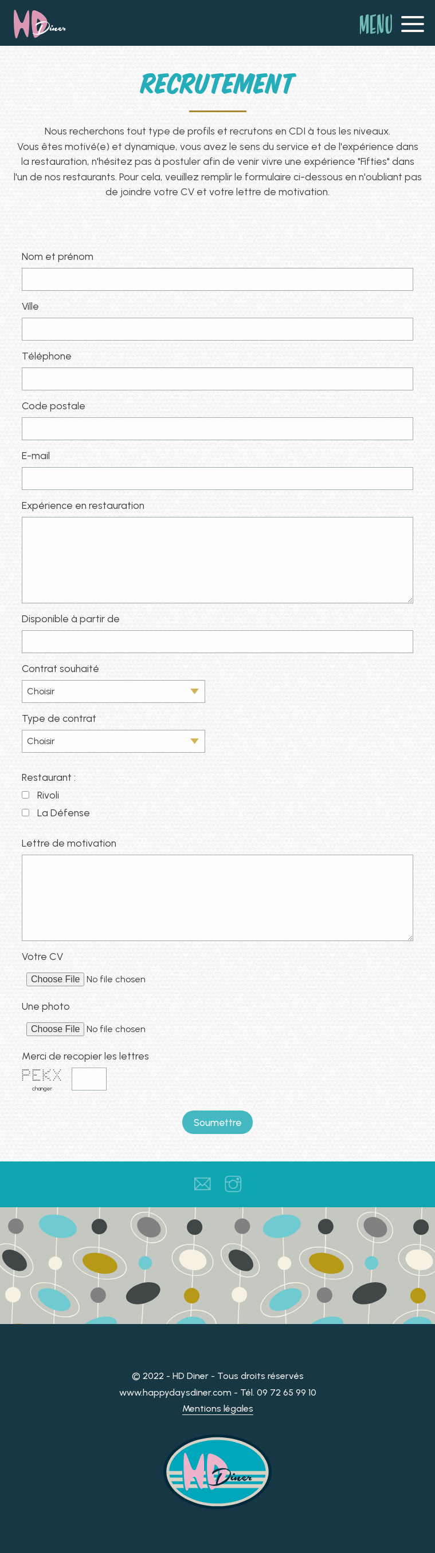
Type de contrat (59, 718)
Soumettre (217, 1122)
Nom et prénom (57, 256)
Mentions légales (217, 1408)
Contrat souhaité (60, 668)
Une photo (46, 1006)
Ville (30, 306)
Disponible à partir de (71, 618)
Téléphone (47, 356)
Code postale (53, 406)
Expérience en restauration (83, 505)
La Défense (63, 813)
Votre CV (42, 956)
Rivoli (48, 795)
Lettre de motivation (69, 843)
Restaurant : (49, 777)
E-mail (36, 455)
